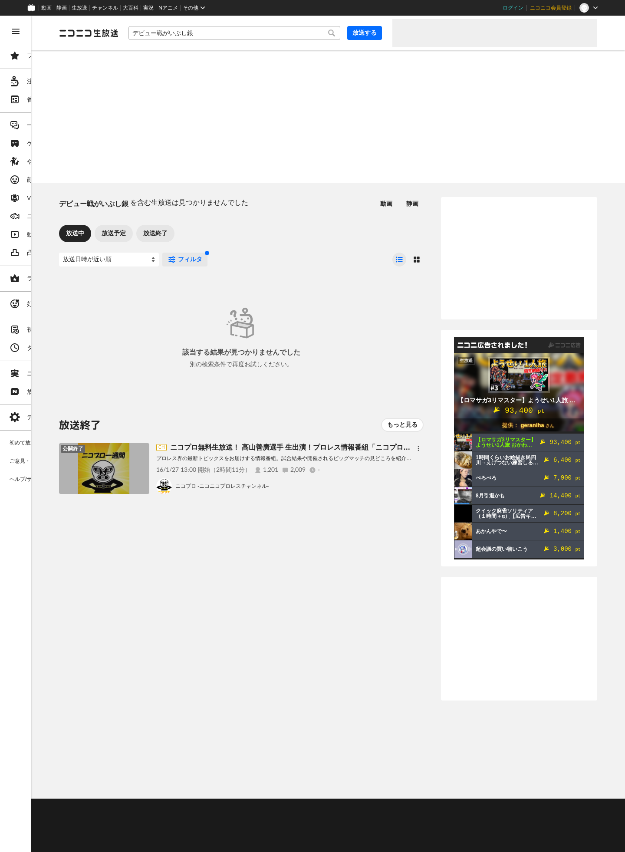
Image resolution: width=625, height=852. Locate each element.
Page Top (361, 786)
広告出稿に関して (146, 841)
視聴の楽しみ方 (143, 820)
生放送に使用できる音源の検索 (215, 830)
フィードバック (567, 786)
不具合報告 (182, 809)
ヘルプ (210, 809)
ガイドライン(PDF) (304, 809)
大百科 (130, 7)
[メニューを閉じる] (15, 31)
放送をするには (187, 819)
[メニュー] (418, 448)
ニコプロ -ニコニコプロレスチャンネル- (288, 486)
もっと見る (402, 424)
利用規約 (263, 809)
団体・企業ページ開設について (296, 830)
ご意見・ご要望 (143, 809)
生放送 (79, 7)
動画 (46, 7)
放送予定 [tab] (180, 233)
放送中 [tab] (141, 233)
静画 (61, 7)
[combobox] (267, 33)
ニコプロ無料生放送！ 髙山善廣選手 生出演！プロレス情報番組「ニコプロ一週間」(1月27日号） (387, 447)
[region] (48, 434)
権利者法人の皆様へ (148, 831)
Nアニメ (168, 7)
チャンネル (105, 7)
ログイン (513, 7)
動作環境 (235, 809)
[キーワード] (267, 33)
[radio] (399, 259)
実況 (148, 7)
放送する (364, 32)
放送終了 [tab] (221, 233)
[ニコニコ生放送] (154, 33)
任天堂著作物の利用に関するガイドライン (223, 841)
